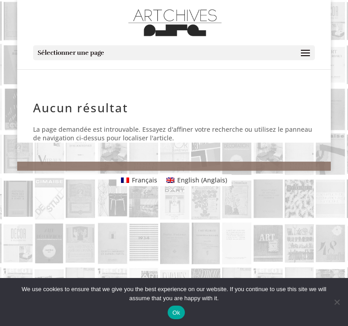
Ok (176, 312)
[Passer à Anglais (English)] (197, 180)
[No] (336, 302)
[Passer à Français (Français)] (139, 180)
